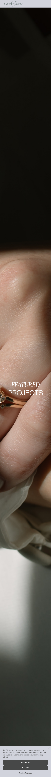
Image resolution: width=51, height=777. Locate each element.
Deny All (25, 768)
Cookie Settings (25, 773)
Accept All (25, 762)
